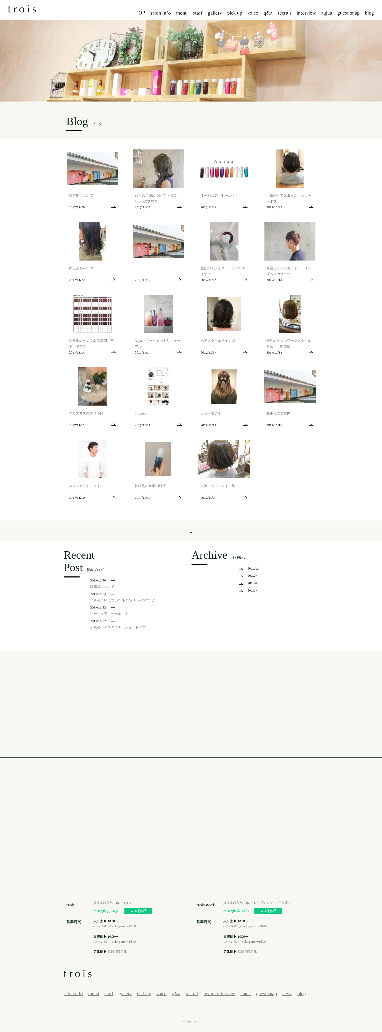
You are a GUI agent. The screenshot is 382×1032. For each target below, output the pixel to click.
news (287, 993)
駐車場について (102, 587)
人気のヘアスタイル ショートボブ (117, 627)
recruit (284, 13)
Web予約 (138, 911)
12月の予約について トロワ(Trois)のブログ (122, 600)
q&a (268, 13)
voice (253, 13)
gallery (215, 13)
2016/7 (252, 590)
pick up (234, 13)
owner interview (219, 993)
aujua (326, 13)
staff (198, 13)
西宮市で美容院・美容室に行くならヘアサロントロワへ (22, 8)
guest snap (348, 13)
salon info (160, 13)
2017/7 (252, 575)
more (92, 181)
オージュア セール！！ (109, 614)
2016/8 (252, 583)
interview (306, 13)
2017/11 (253, 568)
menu (182, 13)
